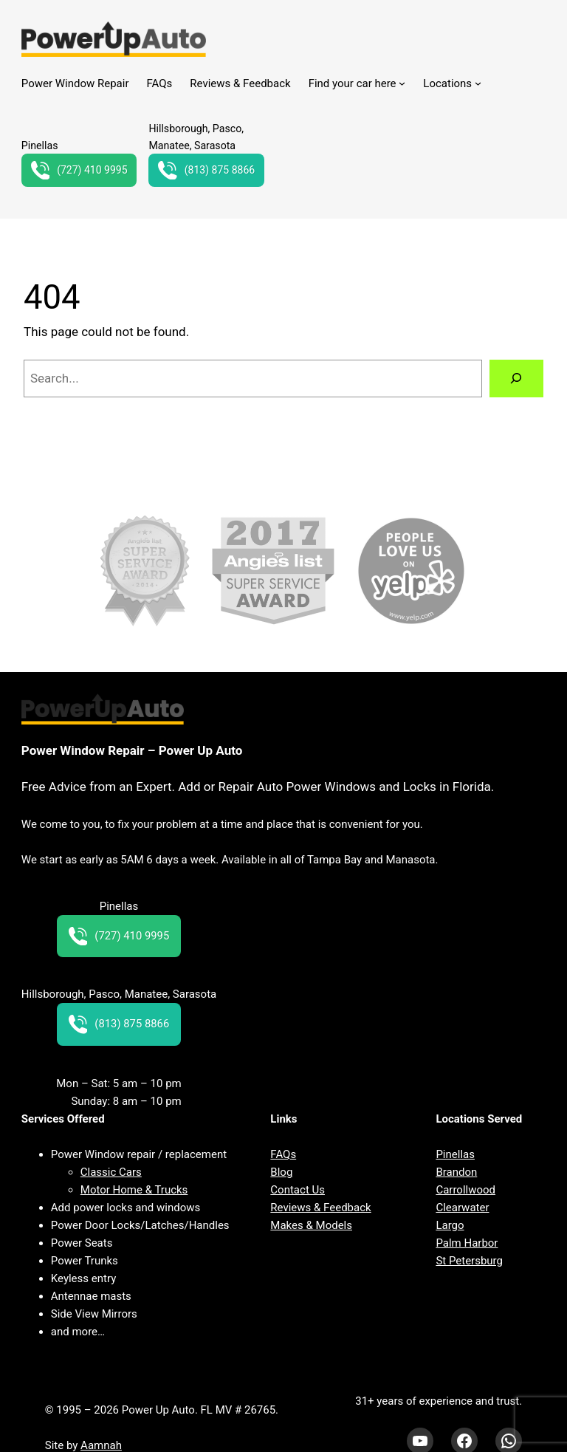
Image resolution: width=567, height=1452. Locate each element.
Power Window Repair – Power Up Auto (132, 750)
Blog (281, 1172)
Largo (450, 1225)
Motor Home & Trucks (134, 1189)
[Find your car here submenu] (402, 83)
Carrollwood (465, 1189)
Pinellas (455, 1154)
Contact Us (297, 1189)
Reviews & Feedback (320, 1207)
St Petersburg (469, 1260)
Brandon (456, 1172)
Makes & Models (311, 1225)
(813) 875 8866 (207, 170)
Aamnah (101, 1445)
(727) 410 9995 (79, 170)
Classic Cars (111, 1172)
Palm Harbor (467, 1243)
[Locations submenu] (478, 83)
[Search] (516, 378)
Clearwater (462, 1207)
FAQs (283, 1154)
